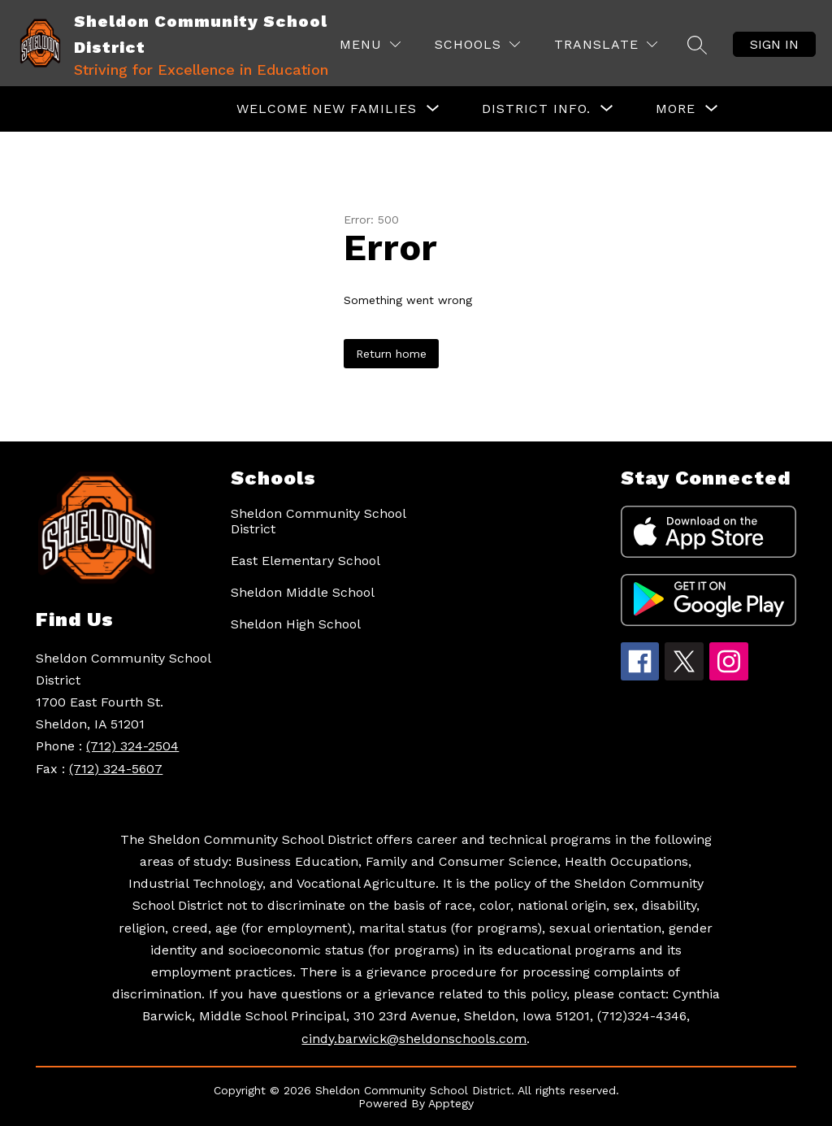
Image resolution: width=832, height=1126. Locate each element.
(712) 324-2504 (132, 746)
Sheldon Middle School (303, 592)
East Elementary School (305, 560)
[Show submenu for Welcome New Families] (326, 109)
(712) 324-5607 (115, 768)
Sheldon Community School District (318, 521)
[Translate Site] (605, 44)
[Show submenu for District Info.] (536, 109)
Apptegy (451, 1103)
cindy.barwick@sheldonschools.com (413, 1038)
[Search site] (697, 44)
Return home (391, 353)
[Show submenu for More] (676, 109)
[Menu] (370, 44)
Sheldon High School (296, 624)
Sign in (774, 44)
